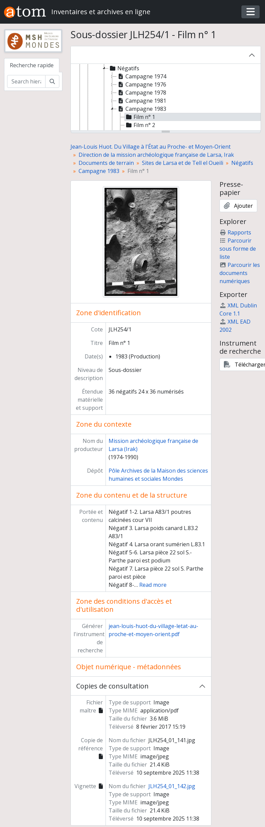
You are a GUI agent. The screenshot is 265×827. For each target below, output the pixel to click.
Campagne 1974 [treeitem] (141, 76)
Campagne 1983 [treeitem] (141, 109)
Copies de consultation (112, 686)
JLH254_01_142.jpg (171, 786)
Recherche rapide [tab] (32, 65)
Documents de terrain (106, 163)
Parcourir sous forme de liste (237, 248)
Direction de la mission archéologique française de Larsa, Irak (156, 154)
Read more (153, 584)
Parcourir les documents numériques (239, 273)
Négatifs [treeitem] (124, 68)
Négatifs (242, 163)
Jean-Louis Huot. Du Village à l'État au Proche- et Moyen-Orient (150, 146)
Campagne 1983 (99, 171)
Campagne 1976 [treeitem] (141, 84)
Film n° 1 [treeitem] (140, 117)
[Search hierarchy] (26, 81)
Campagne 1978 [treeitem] (141, 93)
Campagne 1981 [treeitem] (141, 101)
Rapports (235, 232)
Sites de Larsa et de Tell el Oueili (182, 163)
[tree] (166, 97)
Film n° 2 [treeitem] (140, 125)
